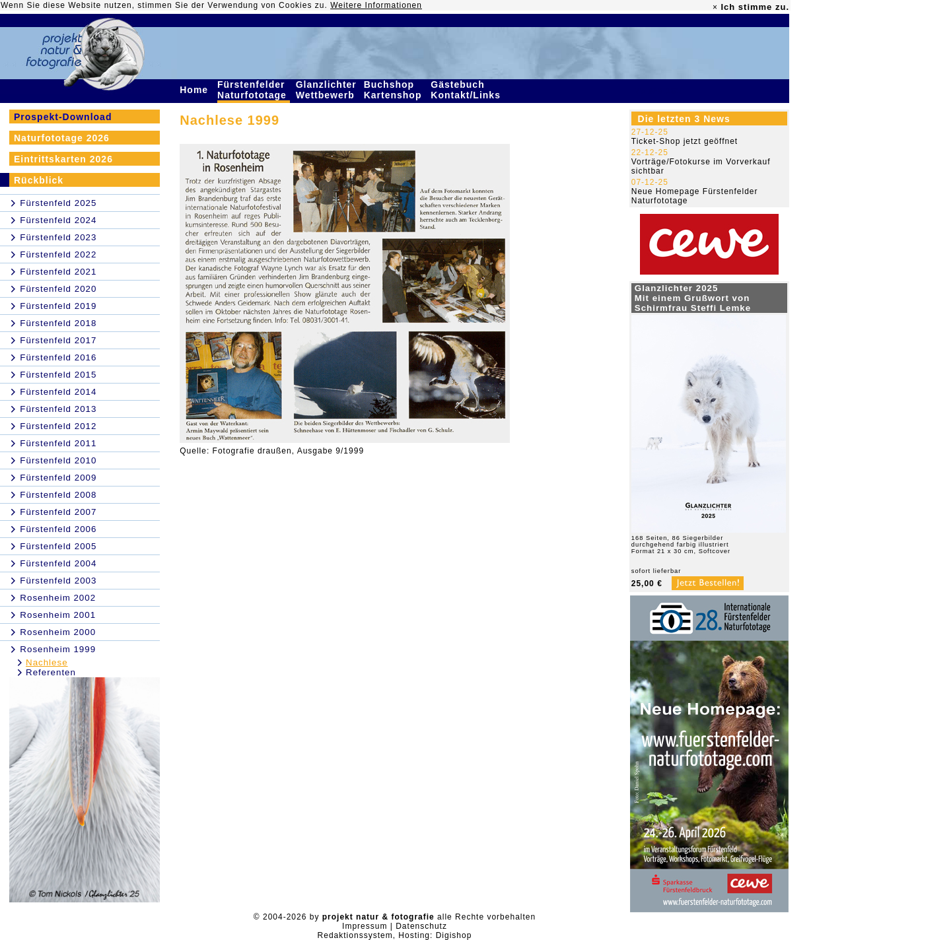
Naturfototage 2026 (62, 138)
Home (195, 89)
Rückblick (38, 180)
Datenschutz (421, 926)
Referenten (51, 672)
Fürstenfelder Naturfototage (253, 89)
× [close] (715, 7)
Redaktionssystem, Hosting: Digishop (395, 935)
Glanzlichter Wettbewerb (327, 89)
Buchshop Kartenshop (394, 89)
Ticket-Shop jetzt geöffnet (684, 141)
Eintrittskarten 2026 (63, 159)
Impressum (364, 926)
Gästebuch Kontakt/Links (467, 89)
